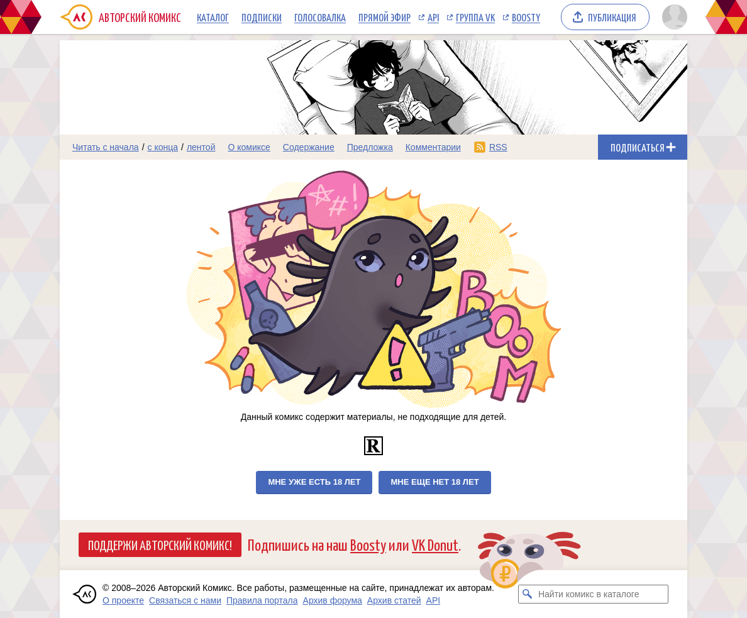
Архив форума (332, 600)
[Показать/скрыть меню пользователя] (672, 17)
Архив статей (394, 600)
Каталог (213, 17)
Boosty (526, 17)
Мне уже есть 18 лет (314, 482)
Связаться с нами (185, 600)
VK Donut (435, 544)
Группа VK (475, 17)
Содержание (309, 147)
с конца (163, 147)
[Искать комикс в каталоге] (527, 594)
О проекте (123, 600)
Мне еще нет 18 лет (434, 482)
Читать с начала (105, 147)
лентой (201, 147)
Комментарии (433, 147)
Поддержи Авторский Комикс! (160, 544)
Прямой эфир (384, 17)
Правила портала (262, 600)
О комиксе (249, 147)
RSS (498, 147)
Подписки (261, 17)
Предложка (370, 147)
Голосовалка (320, 17)
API (433, 17)
